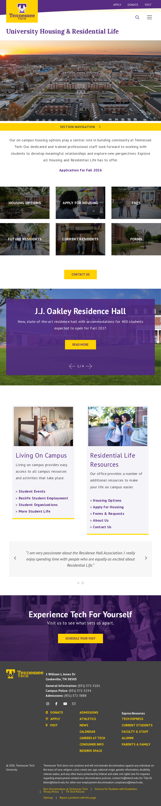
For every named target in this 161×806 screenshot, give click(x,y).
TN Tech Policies (75, 791)
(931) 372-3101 (73, 686)
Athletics (88, 719)
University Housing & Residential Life (62, 31)
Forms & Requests (108, 513)
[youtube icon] (65, 705)
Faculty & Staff (135, 732)
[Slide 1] (78, 583)
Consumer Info (92, 744)
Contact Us (102, 527)
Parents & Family (136, 744)
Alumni (127, 738)
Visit (148, 5)
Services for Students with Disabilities (116, 789)
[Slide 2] (82, 583)
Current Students (137, 725)
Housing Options (107, 500)
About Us (101, 520)
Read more (80, 345)
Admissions (89, 712)
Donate (133, 5)
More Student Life (35, 511)
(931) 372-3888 (66, 695)
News (84, 725)
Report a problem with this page (78, 797)
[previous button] (15, 558)
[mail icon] (73, 705)
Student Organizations (38, 504)
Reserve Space (91, 751)
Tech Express (132, 719)
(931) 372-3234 (68, 691)
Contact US (81, 274)
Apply (117, 5)
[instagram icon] (49, 705)
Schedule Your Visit (80, 638)
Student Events (32, 491)
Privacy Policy (51, 791)
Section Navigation (80, 127)
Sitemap (48, 797)
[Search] (137, 17)
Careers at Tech (92, 738)
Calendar (87, 732)
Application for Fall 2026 (80, 170)
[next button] (146, 558)
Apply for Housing (108, 507)
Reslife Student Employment (43, 498)
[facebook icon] (56, 705)
